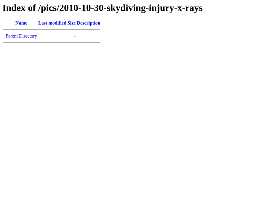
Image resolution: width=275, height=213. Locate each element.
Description (88, 22)
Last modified (52, 22)
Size (72, 22)
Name (21, 22)
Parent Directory (21, 35)
